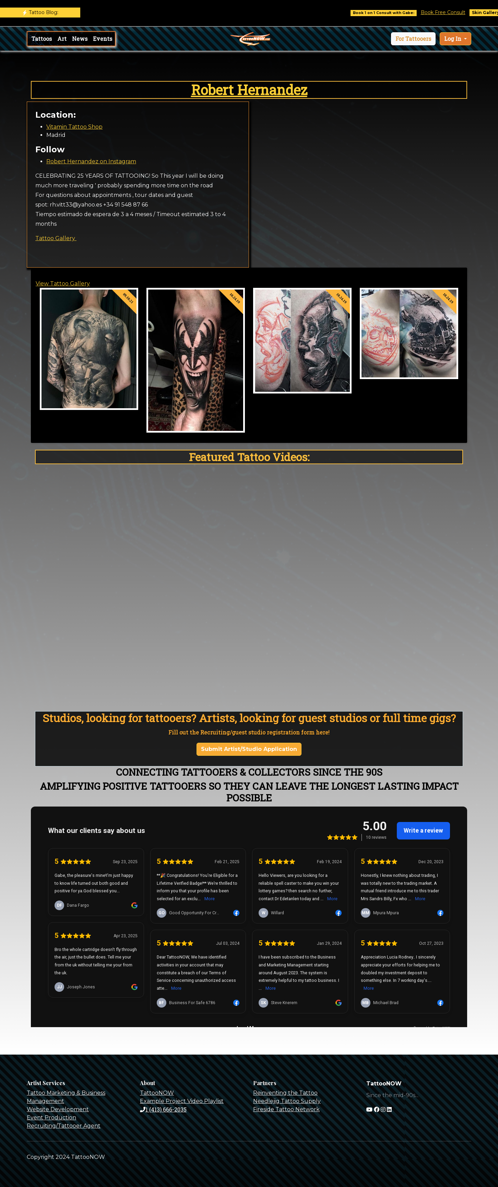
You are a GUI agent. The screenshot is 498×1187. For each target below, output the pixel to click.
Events (102, 38)
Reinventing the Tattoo (285, 1093)
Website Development (58, 1109)
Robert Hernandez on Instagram (91, 161)
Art (62, 38)
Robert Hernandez (249, 90)
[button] (413, 38)
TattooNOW (157, 1093)
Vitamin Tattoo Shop (74, 127)
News (79, 38)
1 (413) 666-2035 (163, 1109)
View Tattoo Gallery (63, 283)
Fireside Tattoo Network (286, 1109)
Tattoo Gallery (55, 238)
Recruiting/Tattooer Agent (63, 1126)
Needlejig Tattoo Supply (287, 1101)
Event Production (51, 1117)
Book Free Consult (448, 12)
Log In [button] (453, 38)
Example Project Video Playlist (182, 1101)
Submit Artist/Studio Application (249, 749)
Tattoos (42, 38)
